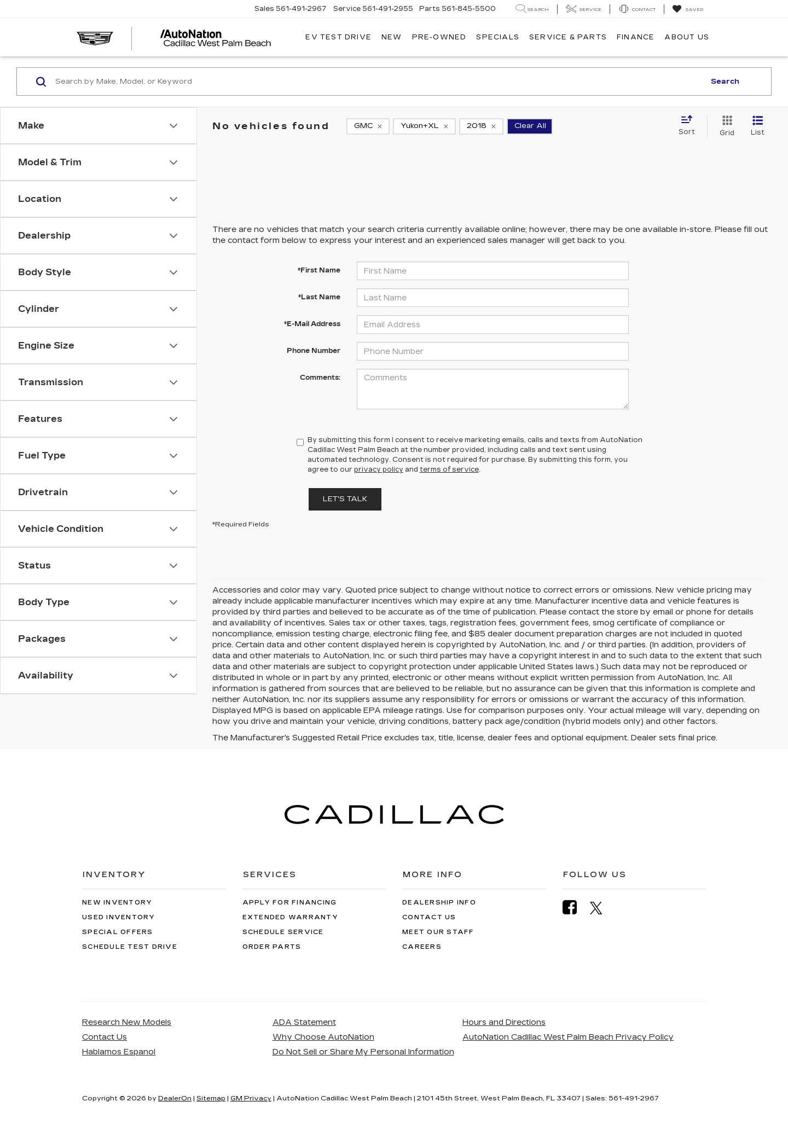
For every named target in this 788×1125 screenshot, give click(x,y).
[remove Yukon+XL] (424, 126)
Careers (422, 946)
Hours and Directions (504, 1022)
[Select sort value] (690, 126)
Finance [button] (635, 37)
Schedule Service (283, 932)
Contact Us (429, 917)
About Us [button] (686, 37)
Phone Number (313, 351)
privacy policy (378, 469)
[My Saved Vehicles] (687, 9)
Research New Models (126, 1022)
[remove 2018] (481, 126)
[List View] (758, 126)
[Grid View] (725, 126)
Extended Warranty (290, 917)
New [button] (391, 37)
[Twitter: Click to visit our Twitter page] (601, 908)
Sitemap (210, 1098)
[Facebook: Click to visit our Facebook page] (575, 907)
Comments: (320, 377)
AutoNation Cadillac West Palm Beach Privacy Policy (568, 1037)
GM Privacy (250, 1098)
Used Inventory (118, 917)
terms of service (449, 469)
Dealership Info (439, 902)
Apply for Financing (289, 902)
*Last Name (319, 297)
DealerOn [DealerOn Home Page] (175, 1098)
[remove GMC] (368, 126)
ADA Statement (304, 1022)
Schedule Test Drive (129, 946)
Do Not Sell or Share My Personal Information (363, 1052)
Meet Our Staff (438, 932)
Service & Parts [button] (568, 37)
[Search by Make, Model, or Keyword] (378, 81)
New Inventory (117, 902)
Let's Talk (345, 499)
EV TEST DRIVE (338, 37)
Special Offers (117, 932)
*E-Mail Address (312, 324)
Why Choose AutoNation (323, 1037)
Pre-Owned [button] (439, 37)
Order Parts (272, 946)
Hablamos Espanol (118, 1052)
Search (725, 81)
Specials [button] (497, 37)
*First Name (319, 270)
